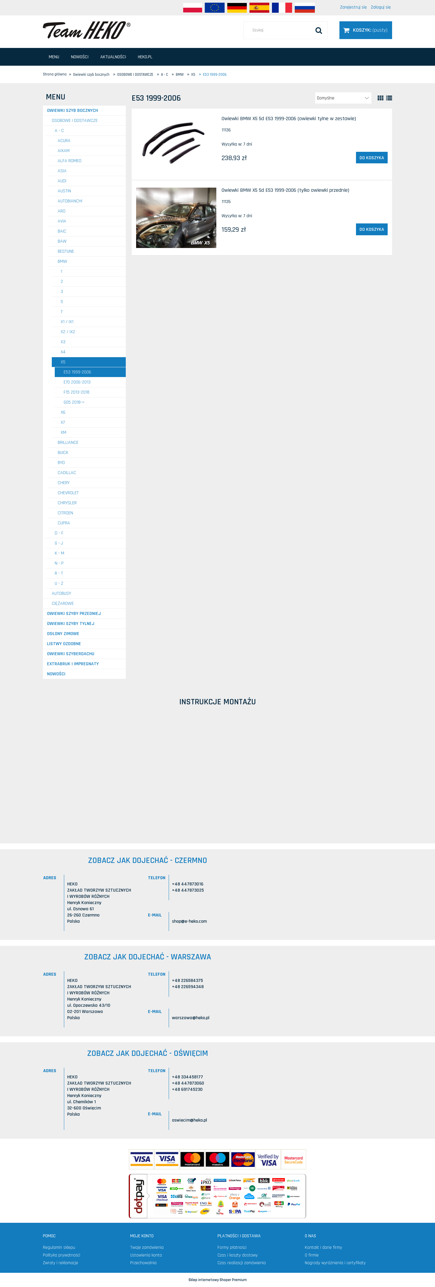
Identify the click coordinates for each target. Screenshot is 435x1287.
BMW (62, 261)
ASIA (62, 171)
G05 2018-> (74, 402)
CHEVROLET (68, 493)
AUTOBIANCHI (70, 201)
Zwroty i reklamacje (60, 1263)
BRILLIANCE (68, 442)
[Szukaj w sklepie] (285, 30)
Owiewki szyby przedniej (74, 614)
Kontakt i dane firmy (323, 1247)
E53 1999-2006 (77, 372)
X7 (63, 422)
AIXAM (64, 151)
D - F (59, 533)
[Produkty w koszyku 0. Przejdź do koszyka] (365, 30)
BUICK (63, 453)
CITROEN (65, 513)
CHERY (64, 483)
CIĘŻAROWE (63, 603)
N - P (59, 563)
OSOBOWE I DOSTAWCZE (75, 120)
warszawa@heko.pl (191, 1018)
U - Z (59, 583)
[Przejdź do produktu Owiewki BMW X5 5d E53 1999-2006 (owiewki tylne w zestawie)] (176, 144)
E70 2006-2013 (77, 382)
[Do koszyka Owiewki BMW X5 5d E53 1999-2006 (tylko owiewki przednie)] (372, 229)
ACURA (64, 141)
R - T (59, 573)
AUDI (62, 181)
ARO (61, 211)
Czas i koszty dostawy (238, 1255)
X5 (63, 362)
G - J (59, 543)
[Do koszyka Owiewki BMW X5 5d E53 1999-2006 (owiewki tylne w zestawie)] (372, 158)
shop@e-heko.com (189, 921)
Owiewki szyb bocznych (72, 110)
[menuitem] (54, 57)
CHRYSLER (67, 503)
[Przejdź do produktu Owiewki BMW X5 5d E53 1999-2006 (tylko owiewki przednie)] (176, 218)
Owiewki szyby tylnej (70, 624)
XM (63, 432)
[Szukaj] (319, 30)
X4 (63, 352)
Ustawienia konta (146, 1255)
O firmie (312, 1255)
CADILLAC (67, 473)
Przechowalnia (143, 1263)
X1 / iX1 (67, 322)
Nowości (56, 674)
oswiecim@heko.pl (189, 1120)
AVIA (62, 221)
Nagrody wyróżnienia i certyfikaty (335, 1263)
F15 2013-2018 (76, 392)
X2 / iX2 (68, 332)
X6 (63, 412)
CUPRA (64, 523)
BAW (62, 241)
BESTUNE (66, 251)
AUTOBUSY (61, 593)
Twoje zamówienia (147, 1247)
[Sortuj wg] (343, 98)
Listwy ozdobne (64, 644)
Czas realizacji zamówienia (242, 1263)
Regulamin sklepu (59, 1247)
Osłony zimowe (63, 634)
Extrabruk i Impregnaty (73, 664)
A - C (59, 131)
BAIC (62, 231)
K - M (59, 553)
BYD (61, 463)
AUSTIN (64, 191)
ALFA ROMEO (69, 161)
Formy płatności (232, 1247)
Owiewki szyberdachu (70, 654)
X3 (63, 342)
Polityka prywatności (61, 1255)
